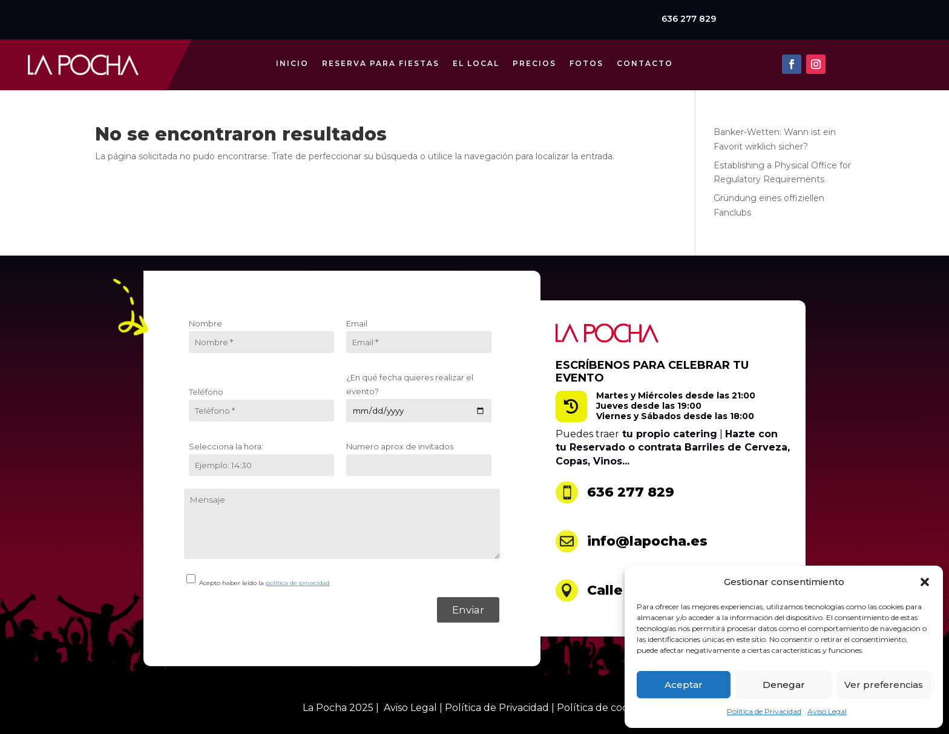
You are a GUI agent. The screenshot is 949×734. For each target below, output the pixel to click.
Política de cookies (601, 707)
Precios (534, 59)
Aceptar (684, 684)
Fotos (586, 59)
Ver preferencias (883, 684)
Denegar (784, 684)
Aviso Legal (827, 711)
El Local (476, 59)
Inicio (292, 59)
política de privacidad (298, 583)
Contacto (645, 59)
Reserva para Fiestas (380, 59)
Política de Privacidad (764, 711)
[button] (925, 582)
